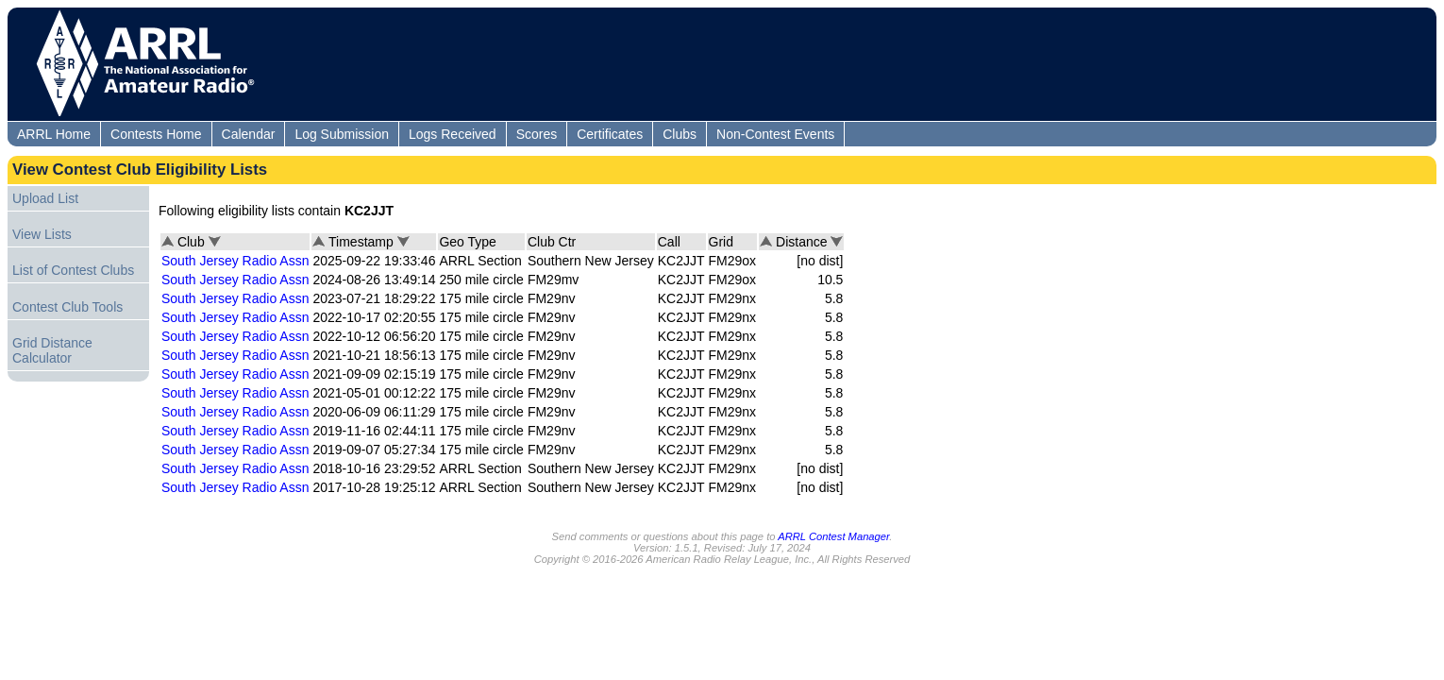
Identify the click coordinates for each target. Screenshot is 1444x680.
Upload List (45, 198)
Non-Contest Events (775, 134)
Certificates (610, 134)
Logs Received (452, 134)
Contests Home (155, 134)
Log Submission (341, 134)
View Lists (42, 234)
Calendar (249, 134)
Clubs (680, 134)
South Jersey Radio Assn (235, 260)
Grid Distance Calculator (52, 350)
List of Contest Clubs (73, 270)
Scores (537, 134)
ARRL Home (54, 134)
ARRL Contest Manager (833, 536)
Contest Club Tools (67, 306)
